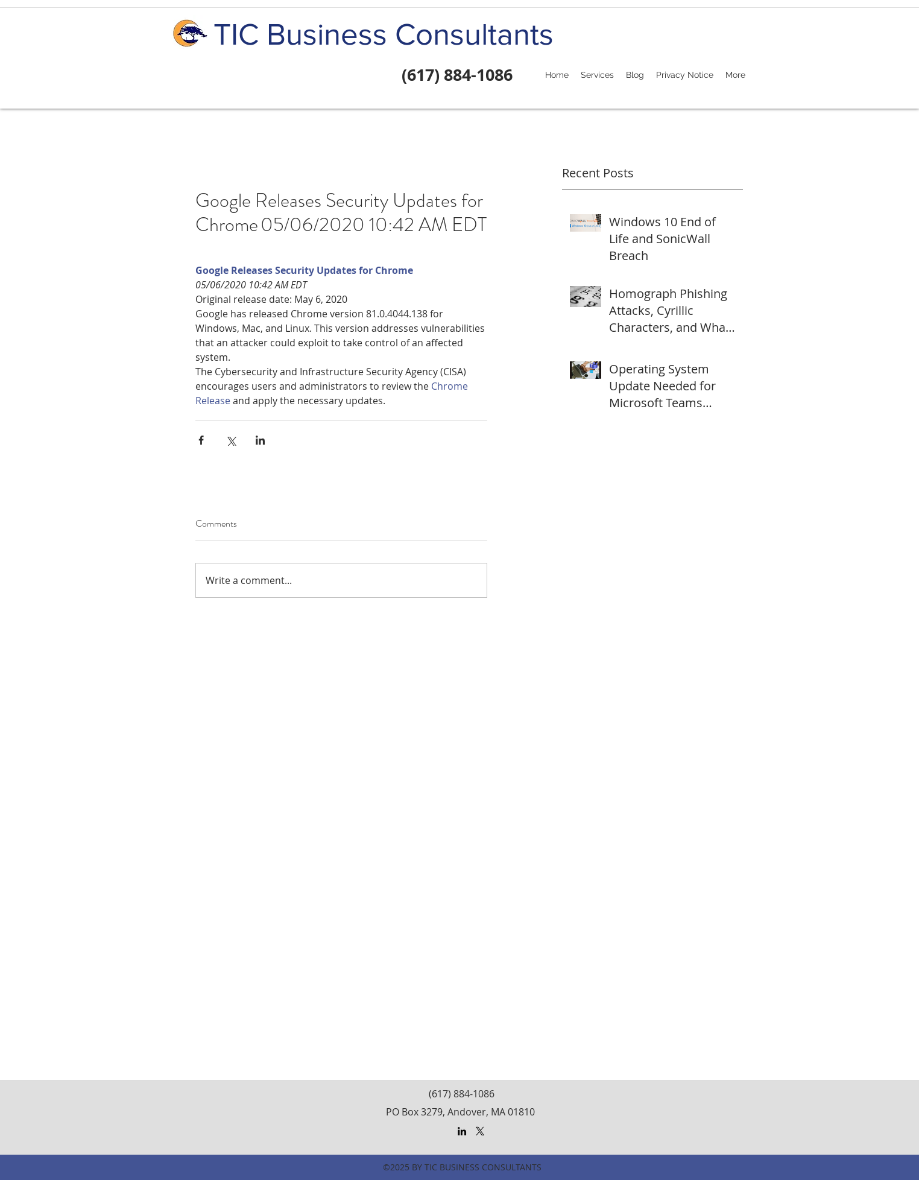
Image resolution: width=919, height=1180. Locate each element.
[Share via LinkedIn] (260, 440)
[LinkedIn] (462, 1131)
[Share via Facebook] (201, 440)
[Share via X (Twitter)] (230, 440)
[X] (480, 1131)
